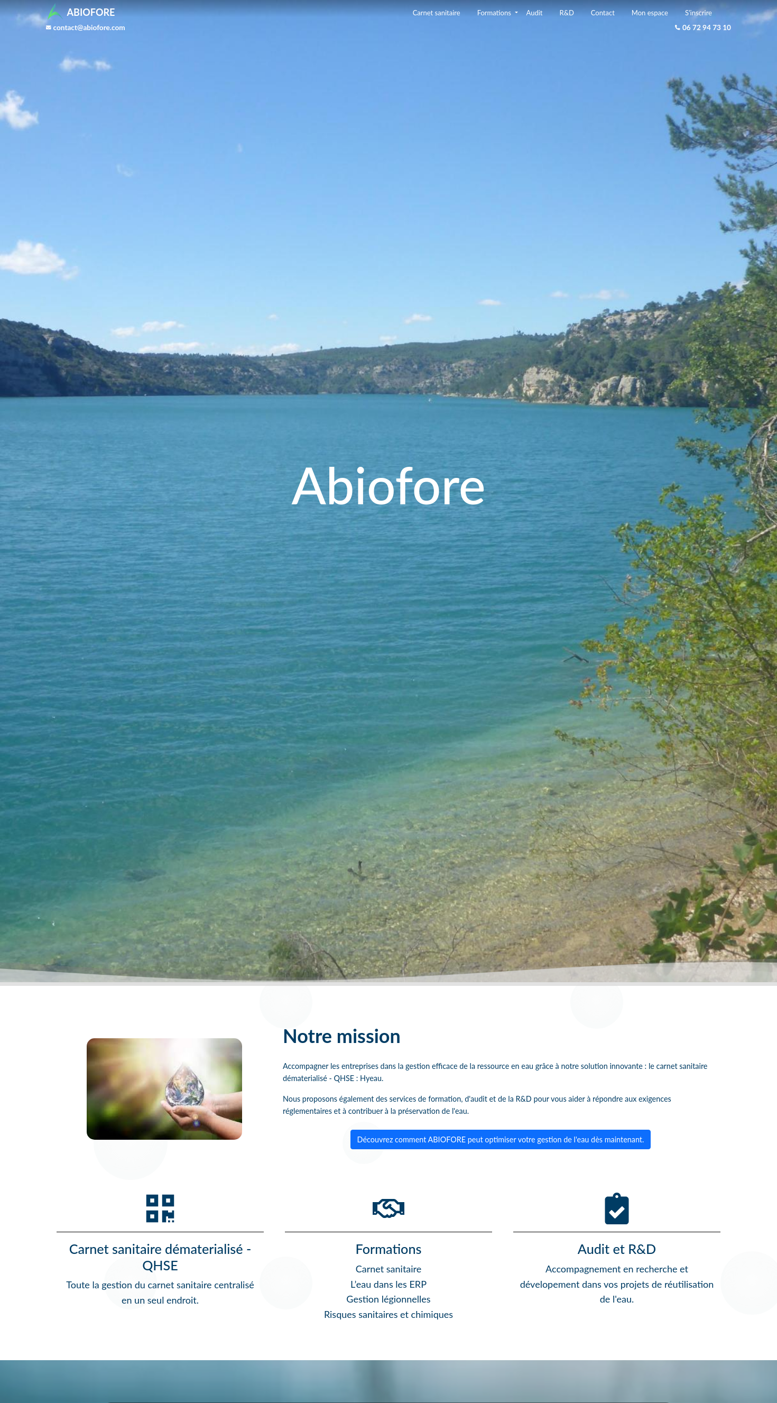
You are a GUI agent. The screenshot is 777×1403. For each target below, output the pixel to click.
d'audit (476, 1098)
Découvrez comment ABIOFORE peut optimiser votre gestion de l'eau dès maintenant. (500, 1139)
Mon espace (650, 12)
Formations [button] (495, 12)
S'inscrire (698, 12)
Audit (534, 12)
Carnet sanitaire (436, 12)
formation (444, 1098)
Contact (603, 12)
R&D (566, 12)
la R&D (519, 1098)
